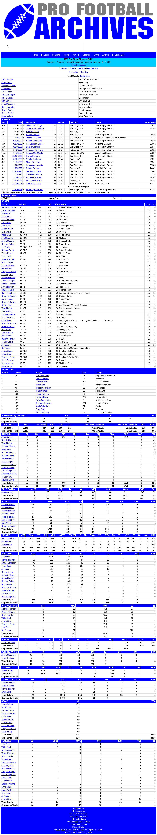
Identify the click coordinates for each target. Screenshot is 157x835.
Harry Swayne (7, 360)
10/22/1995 (17, 159)
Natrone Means (8, 314)
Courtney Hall (7, 275)
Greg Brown (6, 83)
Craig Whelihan (43, 406)
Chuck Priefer (7, 113)
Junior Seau (6, 351)
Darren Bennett (8, 210)
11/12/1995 (17, 165)
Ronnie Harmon (8, 278)
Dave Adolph (7, 79)
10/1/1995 (17, 150)
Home (35, 55)
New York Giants (33, 184)
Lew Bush (5, 226)
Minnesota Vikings (34, 125)
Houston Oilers (32, 132)
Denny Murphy (7, 107)
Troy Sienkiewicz (43, 400)
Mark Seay (6, 354)
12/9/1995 (17, 177)
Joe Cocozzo (7, 238)
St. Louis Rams (32, 135)
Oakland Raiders (33, 138)
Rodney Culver (7, 244)
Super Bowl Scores (78, 824)
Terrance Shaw (8, 357)
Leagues (45, 55)
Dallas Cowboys (33, 156)
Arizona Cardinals (34, 177)
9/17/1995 (17, 144)
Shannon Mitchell (9, 324)
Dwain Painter (7, 110)
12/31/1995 (17, 190)
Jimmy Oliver (41, 382)
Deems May (6, 311)
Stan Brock (6, 223)
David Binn (6, 217)
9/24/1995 (17, 147)
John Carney (7, 229)
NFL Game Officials (78, 814)
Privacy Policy (78, 827)
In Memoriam (78, 808)
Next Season (92, 68)
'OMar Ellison (7, 253)
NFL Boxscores (78, 811)
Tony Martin (6, 308)
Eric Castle (6, 232)
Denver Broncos (33, 147)
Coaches (86, 55)
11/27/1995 (17, 171)
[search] (43, 46)
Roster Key (74, 72)
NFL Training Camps (78, 816)
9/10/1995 (17, 141)
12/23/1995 (17, 184)
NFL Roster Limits (78, 819)
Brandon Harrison (44, 403)
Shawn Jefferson (8, 296)
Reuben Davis (7, 250)
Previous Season (77, 68)
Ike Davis (5, 247)
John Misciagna (8, 104)
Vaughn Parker (7, 339)
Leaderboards (118, 55)
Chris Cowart (41, 391)
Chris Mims (6, 320)
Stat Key (84, 72)
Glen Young (6, 366)
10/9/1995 (17, 153)
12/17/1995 (17, 180)
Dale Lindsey (7, 98)
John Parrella (7, 342)
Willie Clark (6, 235)
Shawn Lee (6, 305)
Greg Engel (6, 256)
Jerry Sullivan (7, 116)
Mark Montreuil (7, 327)
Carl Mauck (6, 101)
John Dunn (6, 89)
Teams (66, 55)
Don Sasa (5, 348)
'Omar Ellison (42, 397)
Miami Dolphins (32, 162)
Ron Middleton (7, 317)
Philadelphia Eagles (34, 144)
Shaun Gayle (7, 262)
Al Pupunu (6, 345)
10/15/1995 (17, 156)
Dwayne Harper (8, 281)
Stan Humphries (8, 293)
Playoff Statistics (78, 65)
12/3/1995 (17, 174)
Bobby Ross (84, 76)
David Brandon (7, 220)
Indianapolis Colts (34, 180)
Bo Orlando (6, 336)
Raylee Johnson (8, 302)
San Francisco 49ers (35, 129)
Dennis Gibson (7, 265)
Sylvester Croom (8, 86)
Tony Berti (5, 213)
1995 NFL (63, 68)
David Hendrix (7, 290)
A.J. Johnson (7, 299)
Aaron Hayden (7, 287)
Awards (105, 55)
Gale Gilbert (6, 268)
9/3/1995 (18, 138)
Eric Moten (6, 330)
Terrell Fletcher (7, 259)
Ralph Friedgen (8, 95)
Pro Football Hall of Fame (78, 822)
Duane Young (7, 363)
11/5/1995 (17, 162)
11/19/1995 (17, 168)
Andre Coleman (8, 241)
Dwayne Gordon (8, 272)
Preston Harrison (43, 388)
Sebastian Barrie (8, 207)
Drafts (96, 55)
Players (75, 55)
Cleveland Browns (34, 174)
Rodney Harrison (8, 284)
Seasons (56, 55)
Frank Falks (6, 92)
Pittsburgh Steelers (34, 150)
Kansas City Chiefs (34, 153)
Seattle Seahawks (34, 141)
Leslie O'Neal (7, 333)
